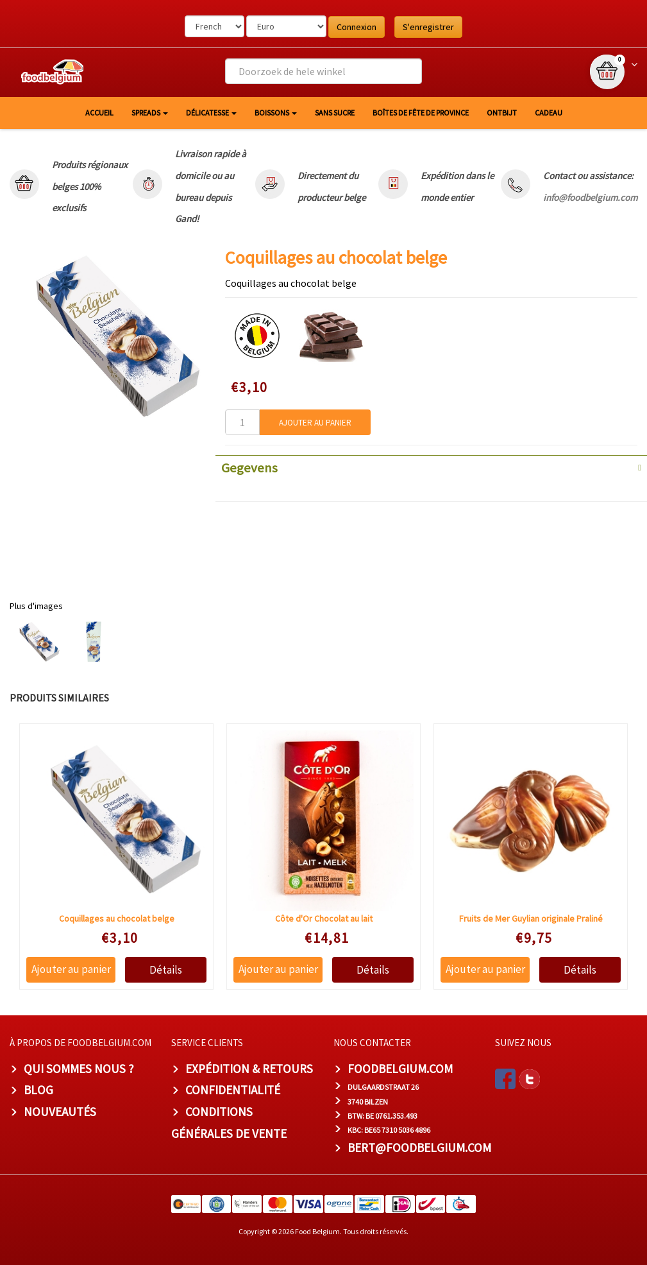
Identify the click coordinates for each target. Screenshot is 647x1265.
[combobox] (323, 71)
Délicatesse (211, 112)
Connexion (356, 27)
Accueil (99, 112)
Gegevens (249, 468)
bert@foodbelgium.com (419, 1147)
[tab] (431, 466)
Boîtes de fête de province (421, 112)
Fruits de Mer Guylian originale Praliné (531, 918)
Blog (38, 1089)
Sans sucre (335, 112)
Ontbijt (502, 112)
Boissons (276, 112)
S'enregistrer (428, 27)
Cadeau (548, 112)
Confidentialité (232, 1089)
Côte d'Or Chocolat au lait (324, 918)
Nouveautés (60, 1111)
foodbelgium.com (400, 1068)
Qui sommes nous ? (79, 1068)
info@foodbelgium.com (590, 197)
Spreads (149, 112)
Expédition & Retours (249, 1068)
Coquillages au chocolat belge (116, 918)
